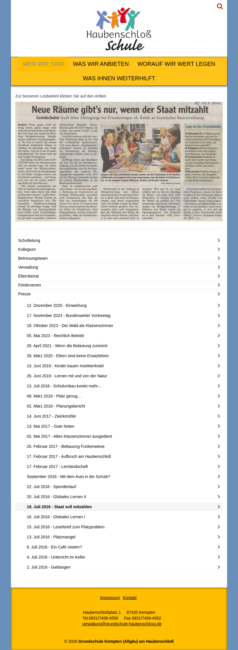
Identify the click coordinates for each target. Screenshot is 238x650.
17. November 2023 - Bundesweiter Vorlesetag (68, 315)
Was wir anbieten (101, 64)
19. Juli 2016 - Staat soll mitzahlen (59, 506)
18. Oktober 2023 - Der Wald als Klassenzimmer (70, 325)
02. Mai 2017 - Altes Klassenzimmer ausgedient (69, 436)
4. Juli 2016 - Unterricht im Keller (56, 557)
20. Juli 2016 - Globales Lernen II (56, 496)
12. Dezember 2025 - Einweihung (57, 305)
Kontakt (129, 597)
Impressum (110, 597)
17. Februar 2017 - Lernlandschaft (57, 466)
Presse (24, 294)
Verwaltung (28, 267)
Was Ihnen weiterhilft (119, 78)
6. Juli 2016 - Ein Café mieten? (54, 547)
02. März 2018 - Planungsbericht (56, 406)
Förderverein (29, 285)
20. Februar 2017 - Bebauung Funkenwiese (66, 446)
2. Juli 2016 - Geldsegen (49, 567)
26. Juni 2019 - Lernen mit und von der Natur (67, 376)
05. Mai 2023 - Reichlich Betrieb (55, 335)
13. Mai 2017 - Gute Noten (50, 426)
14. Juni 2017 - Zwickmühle (51, 416)
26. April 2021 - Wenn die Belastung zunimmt (67, 345)
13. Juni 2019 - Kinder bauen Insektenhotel (65, 366)
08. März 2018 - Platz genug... (54, 396)
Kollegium (27, 249)
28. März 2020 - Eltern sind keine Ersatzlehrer (68, 355)
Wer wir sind (43, 64)
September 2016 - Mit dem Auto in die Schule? (68, 476)
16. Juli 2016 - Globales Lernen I (56, 517)
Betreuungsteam (33, 258)
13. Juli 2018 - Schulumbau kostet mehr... (64, 386)
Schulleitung (29, 240)
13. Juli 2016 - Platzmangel (51, 537)
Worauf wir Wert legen (176, 64)
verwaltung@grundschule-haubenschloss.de (122, 624)
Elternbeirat (28, 276)
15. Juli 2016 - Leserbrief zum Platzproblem (66, 527)
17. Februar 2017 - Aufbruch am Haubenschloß (69, 456)
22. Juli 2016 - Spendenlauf (51, 486)
